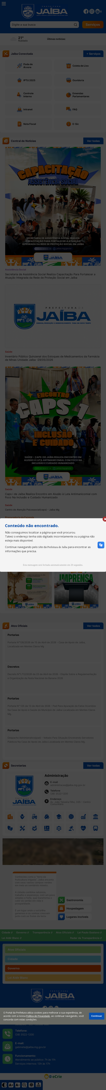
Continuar (96, 1016)
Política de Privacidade (38, 1016)
